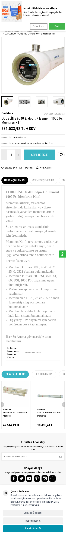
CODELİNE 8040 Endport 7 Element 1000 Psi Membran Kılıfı (30, 34)
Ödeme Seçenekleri (43, 180)
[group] (33, 65)
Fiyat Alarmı (44, 167)
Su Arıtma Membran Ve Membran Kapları (22, 31)
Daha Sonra (39, 26)
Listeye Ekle (9, 167)
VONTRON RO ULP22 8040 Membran (15, 414)
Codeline (7, 113)
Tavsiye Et (26, 167)
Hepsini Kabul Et (33, 528)
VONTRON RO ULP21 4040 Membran (49, 414)
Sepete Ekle (39, 155)
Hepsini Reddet (33, 520)
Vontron (7, 409)
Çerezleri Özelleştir (33, 512)
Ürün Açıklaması (14, 180)
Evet (57, 26)
